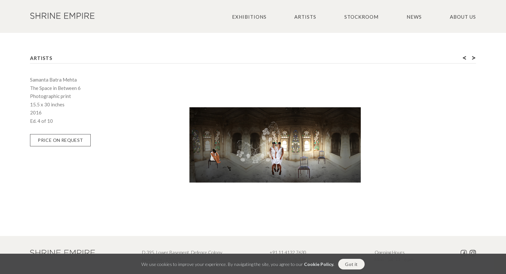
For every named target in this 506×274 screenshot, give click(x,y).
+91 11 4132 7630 (287, 252)
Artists (305, 17)
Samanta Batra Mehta (53, 80)
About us (463, 17)
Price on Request (60, 140)
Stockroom (361, 17)
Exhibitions (249, 17)
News (414, 17)
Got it (351, 266)
